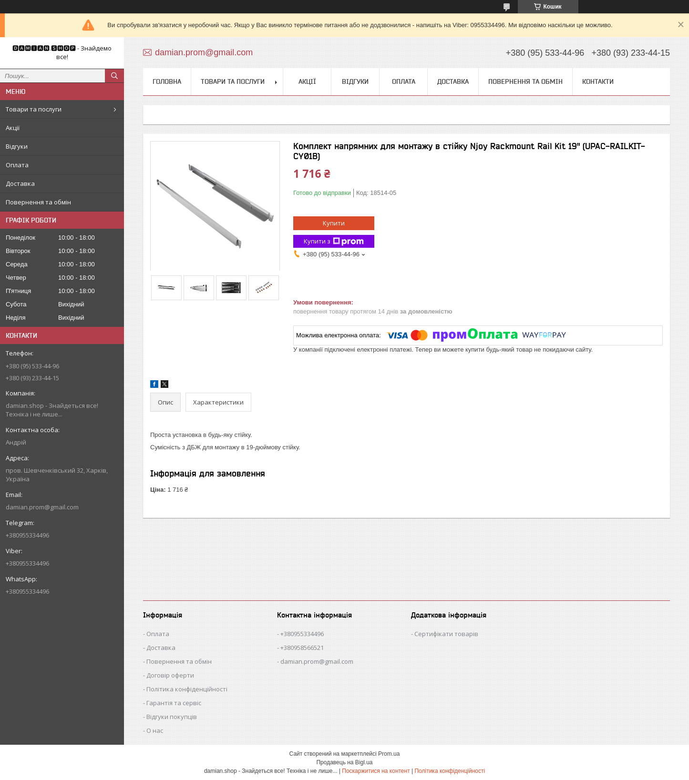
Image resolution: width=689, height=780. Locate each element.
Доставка (20, 183)
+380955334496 (302, 633)
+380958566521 (302, 647)
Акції (13, 127)
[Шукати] (114, 76)
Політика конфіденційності (186, 689)
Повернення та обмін (38, 202)
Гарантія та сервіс (173, 703)
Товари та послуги (34, 109)
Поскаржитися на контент (376, 771)
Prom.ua (389, 753)
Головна (167, 81)
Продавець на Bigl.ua (344, 762)
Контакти (598, 81)
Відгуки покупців (171, 716)
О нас (154, 730)
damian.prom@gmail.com (42, 507)
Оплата (17, 165)
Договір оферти (170, 675)
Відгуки (17, 146)
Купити (334, 223)
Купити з (334, 241)
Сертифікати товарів (446, 633)
